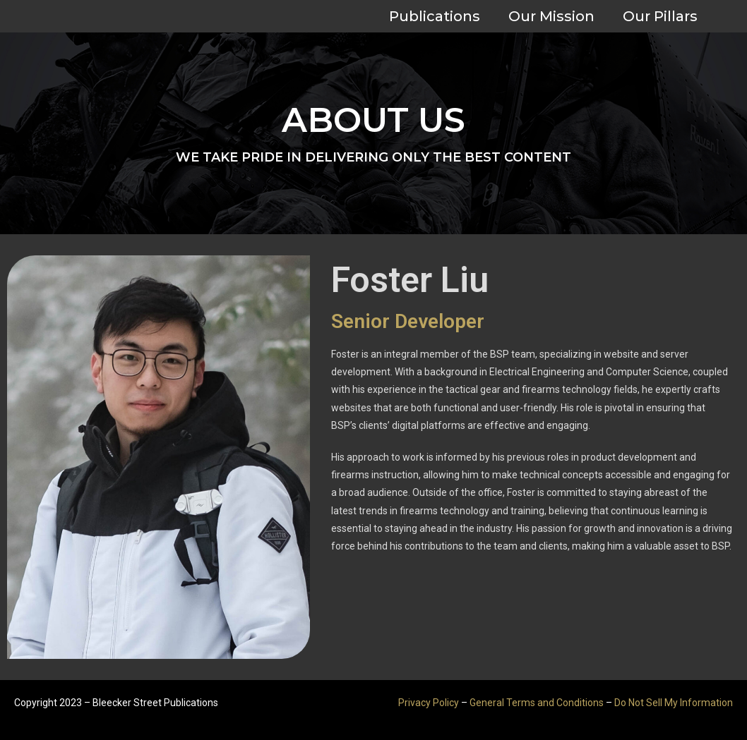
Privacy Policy (428, 702)
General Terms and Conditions (537, 702)
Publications (434, 16)
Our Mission (551, 16)
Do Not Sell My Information (673, 702)
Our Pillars (660, 16)
